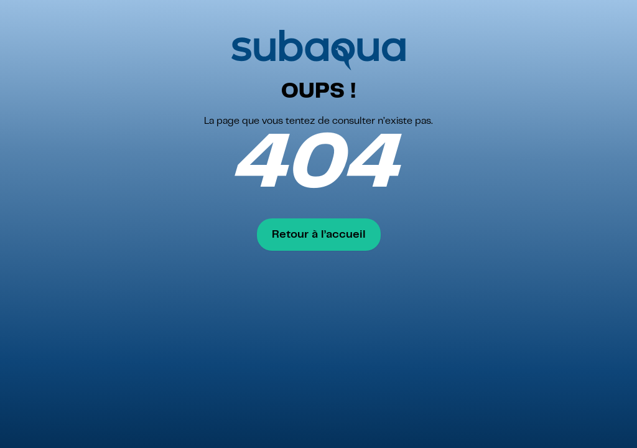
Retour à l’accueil (319, 234)
